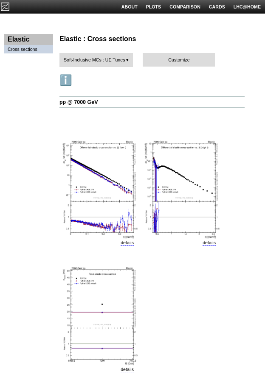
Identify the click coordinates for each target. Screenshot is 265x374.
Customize (178, 59)
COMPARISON (184, 6)
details (127, 242)
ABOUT (129, 6)
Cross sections (22, 49)
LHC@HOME (247, 6)
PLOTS (153, 6)
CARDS (217, 6)
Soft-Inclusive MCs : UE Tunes (94, 59)
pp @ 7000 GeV (78, 102)
